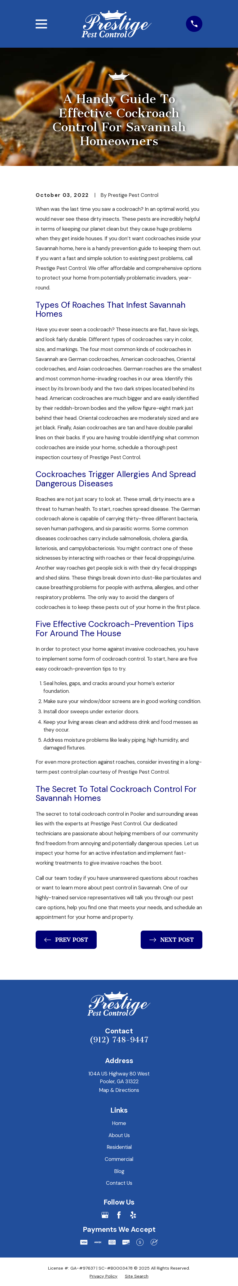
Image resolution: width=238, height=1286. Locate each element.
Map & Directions (119, 1090)
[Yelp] (133, 1215)
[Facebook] (118, 1215)
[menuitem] (103, 1276)
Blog (119, 1171)
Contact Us (119, 1183)
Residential (119, 1147)
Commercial (119, 1159)
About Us (119, 1135)
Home (119, 1123)
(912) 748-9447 (119, 1040)
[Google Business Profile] (104, 1215)
